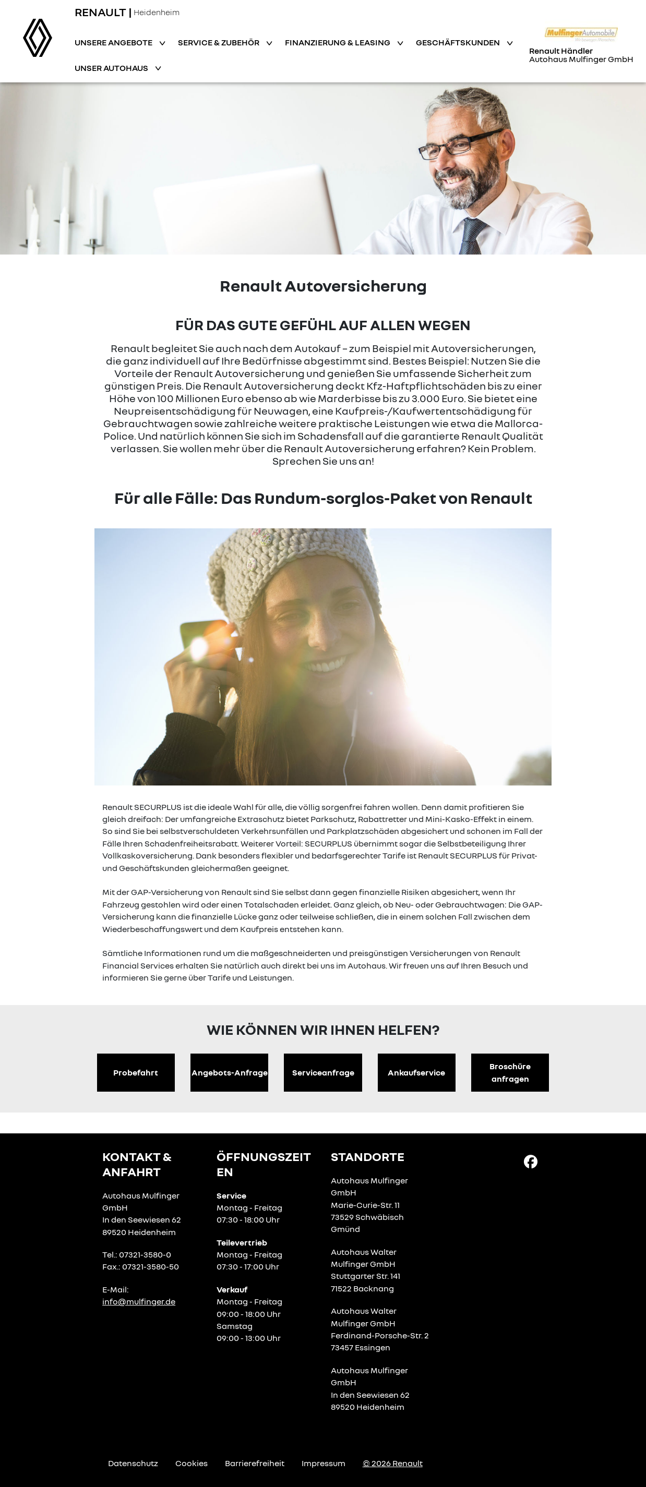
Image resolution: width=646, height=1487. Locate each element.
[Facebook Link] (531, 1161)
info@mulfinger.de (138, 1301)
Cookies (191, 1463)
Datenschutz (133, 1463)
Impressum (323, 1463)
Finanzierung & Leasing (338, 42)
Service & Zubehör (219, 42)
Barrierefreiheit (254, 1463)
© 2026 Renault (393, 1463)
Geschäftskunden (458, 42)
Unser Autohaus (112, 68)
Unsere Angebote (114, 42)
